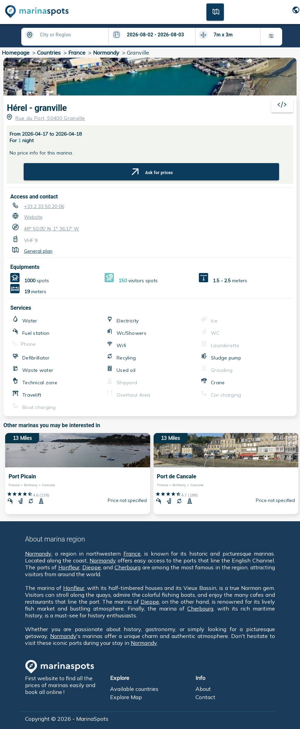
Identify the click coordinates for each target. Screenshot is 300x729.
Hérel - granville (37, 108)
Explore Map (126, 697)
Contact (205, 697)
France (76, 52)
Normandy (106, 52)
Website (33, 217)
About (203, 688)
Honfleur (69, 567)
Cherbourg (128, 567)
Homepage (15, 52)
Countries (49, 52)
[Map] (215, 11)
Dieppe (91, 567)
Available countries (134, 688)
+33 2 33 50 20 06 (44, 206)
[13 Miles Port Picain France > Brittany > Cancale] (77, 473)
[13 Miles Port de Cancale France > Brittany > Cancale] (226, 473)
